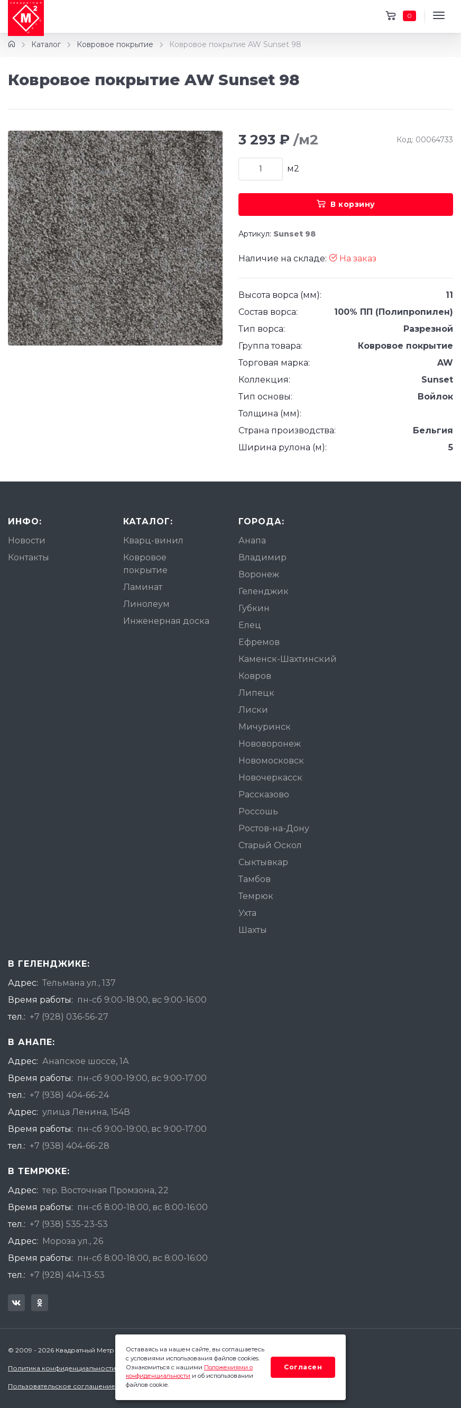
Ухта (247, 913)
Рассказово (263, 794)
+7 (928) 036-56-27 (69, 1017)
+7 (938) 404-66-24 (69, 1095)
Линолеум (146, 604)
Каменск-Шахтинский (287, 659)
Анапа (252, 540)
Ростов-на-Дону (273, 828)
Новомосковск (271, 761)
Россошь (258, 811)
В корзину (346, 204)
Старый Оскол (270, 845)
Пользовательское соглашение (61, 1386)
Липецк (256, 693)
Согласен (303, 1367)
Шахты (252, 930)
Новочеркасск (270, 778)
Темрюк (255, 896)
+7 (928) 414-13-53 (67, 1275)
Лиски (253, 710)
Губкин (254, 608)
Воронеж (258, 574)
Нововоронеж (269, 744)
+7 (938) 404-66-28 (69, 1146)
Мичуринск (264, 727)
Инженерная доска (166, 621)
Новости (26, 540)
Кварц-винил (153, 540)
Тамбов (254, 879)
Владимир (262, 557)
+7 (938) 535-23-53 (69, 1224)
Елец (249, 625)
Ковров (254, 676)
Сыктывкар (263, 862)
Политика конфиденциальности (62, 1368)
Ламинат (142, 587)
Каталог (46, 44)
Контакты (28, 557)
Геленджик (263, 591)
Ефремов (259, 642)
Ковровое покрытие (115, 44)
